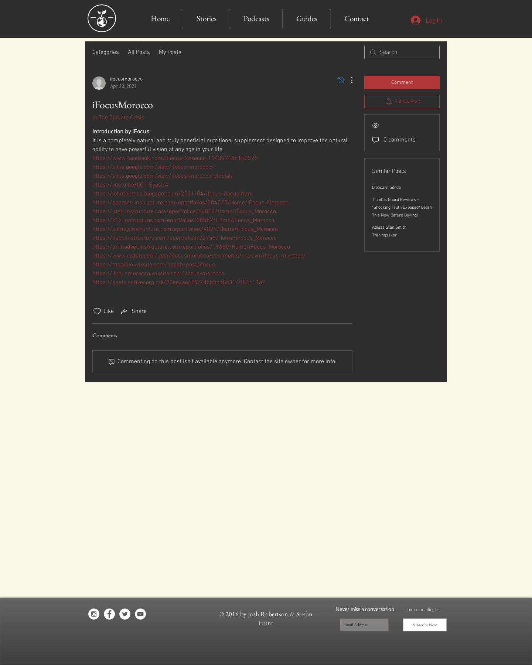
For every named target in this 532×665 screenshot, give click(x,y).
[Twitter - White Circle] (124, 614)
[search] (402, 52)
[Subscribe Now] (425, 624)
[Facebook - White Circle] (109, 614)
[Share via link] (133, 311)
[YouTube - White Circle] (140, 614)
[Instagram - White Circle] (93, 614)
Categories (105, 52)
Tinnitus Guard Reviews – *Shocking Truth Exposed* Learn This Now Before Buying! (402, 207)
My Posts (170, 52)
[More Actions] (348, 80)
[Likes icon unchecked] (97, 311)
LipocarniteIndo (386, 187)
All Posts (139, 52)
